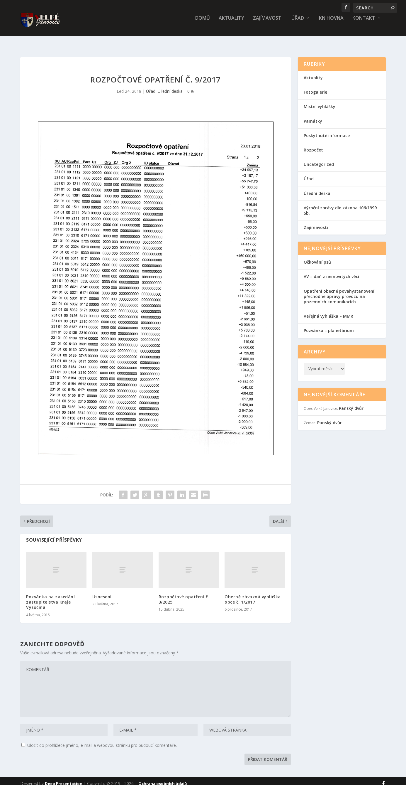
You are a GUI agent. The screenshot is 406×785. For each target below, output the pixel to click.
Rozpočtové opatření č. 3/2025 (184, 594)
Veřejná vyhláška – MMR (328, 311)
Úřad (297, 22)
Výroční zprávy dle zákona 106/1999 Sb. (340, 205)
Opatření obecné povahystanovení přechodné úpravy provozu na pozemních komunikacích (339, 291)
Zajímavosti (268, 22)
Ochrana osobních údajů (162, 778)
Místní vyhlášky (319, 101)
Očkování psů (317, 257)
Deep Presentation (63, 778)
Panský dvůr (351, 403)
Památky (313, 116)
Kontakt (363, 22)
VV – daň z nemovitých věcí (331, 271)
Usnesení (102, 591)
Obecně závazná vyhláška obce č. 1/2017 (253, 594)
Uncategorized (319, 159)
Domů (202, 22)
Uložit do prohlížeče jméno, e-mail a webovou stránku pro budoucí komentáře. (102, 740)
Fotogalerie (315, 87)
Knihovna (331, 22)
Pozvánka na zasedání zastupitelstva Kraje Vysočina (50, 597)
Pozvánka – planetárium (329, 325)
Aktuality (231, 22)
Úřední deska (170, 86)
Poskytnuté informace (327, 130)
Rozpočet (313, 144)
